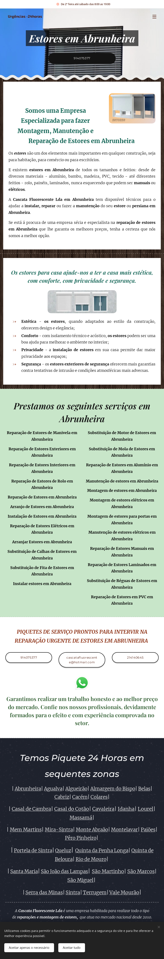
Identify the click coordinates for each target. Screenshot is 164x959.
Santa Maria (24, 872)
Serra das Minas (44, 892)
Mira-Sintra (59, 830)
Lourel (145, 809)
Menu (154, 16)
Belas (144, 789)
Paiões (148, 830)
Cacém (80, 797)
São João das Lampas (64, 872)
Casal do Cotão (71, 809)
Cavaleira (103, 809)
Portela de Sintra (33, 851)
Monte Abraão (92, 830)
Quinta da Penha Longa (101, 851)
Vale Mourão (124, 892)
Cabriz (61, 797)
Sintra (73, 892)
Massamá (81, 817)
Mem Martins (26, 829)
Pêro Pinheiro (80, 838)
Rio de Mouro (91, 859)
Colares (99, 797)
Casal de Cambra (31, 809)
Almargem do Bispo (112, 789)
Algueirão (76, 789)
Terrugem (95, 892)
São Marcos (141, 871)
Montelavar (124, 830)
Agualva (53, 789)
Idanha (126, 809)
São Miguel (80, 880)
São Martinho (108, 871)
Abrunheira (28, 789)
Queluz (63, 851)
